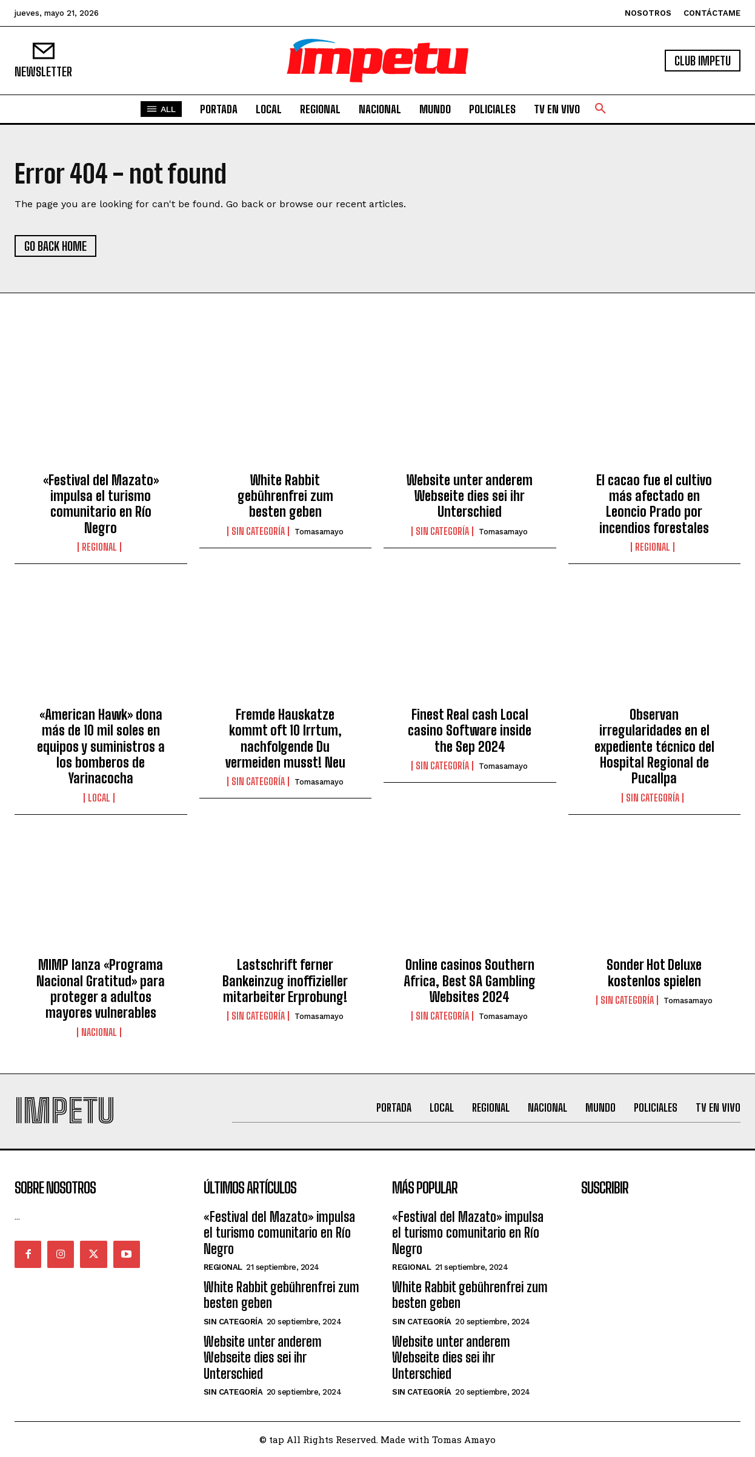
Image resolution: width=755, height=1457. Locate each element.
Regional (99, 547)
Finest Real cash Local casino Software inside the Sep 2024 (469, 730)
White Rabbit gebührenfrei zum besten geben (285, 496)
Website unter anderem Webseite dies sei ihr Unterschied (470, 496)
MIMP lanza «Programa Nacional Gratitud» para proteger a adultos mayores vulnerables (100, 989)
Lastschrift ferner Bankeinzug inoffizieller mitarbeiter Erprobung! (285, 981)
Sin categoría (258, 531)
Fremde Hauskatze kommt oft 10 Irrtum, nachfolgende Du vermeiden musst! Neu (285, 738)
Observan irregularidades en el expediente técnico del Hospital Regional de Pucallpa (654, 746)
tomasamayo (319, 531)
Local (99, 798)
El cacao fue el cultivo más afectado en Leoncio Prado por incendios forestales (654, 504)
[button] (600, 109)
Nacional (99, 1032)
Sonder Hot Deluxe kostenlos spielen (654, 973)
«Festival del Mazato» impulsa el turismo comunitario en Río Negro (101, 504)
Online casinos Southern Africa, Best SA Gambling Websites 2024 (470, 981)
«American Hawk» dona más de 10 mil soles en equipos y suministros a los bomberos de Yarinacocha (101, 746)
